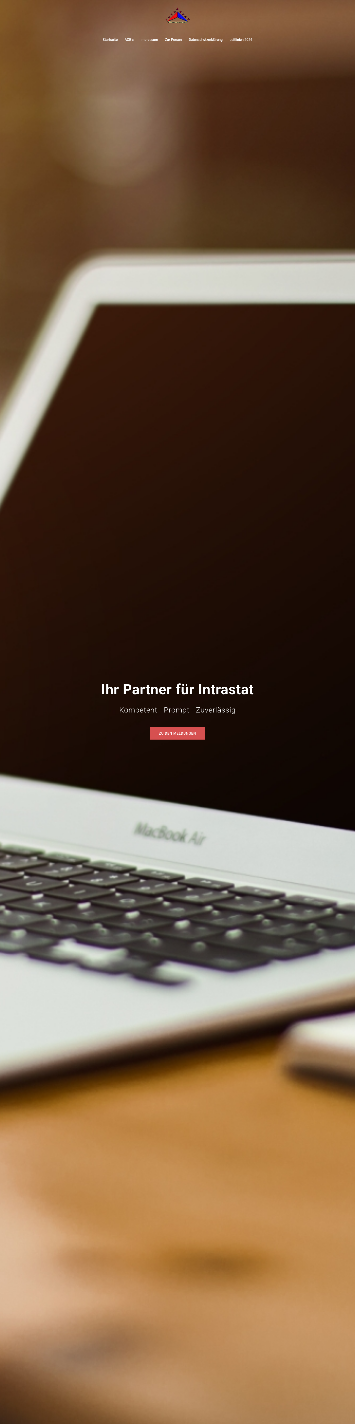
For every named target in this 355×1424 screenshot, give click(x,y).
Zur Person (173, 40)
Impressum (149, 40)
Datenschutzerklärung (206, 40)
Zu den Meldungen (177, 733)
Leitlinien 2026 (241, 40)
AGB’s (129, 40)
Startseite (110, 40)
